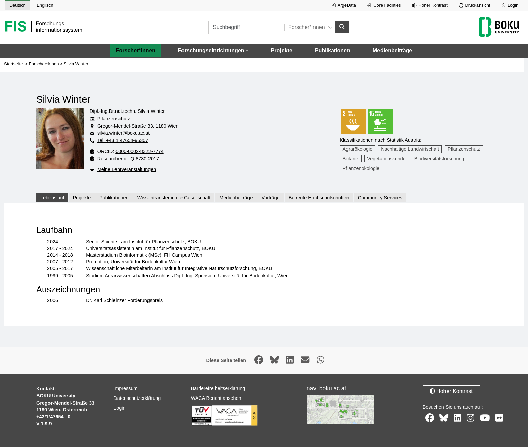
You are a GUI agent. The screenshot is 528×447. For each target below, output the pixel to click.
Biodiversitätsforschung (439, 158)
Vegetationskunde (386, 158)
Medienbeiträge (392, 50)
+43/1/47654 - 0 (53, 416)
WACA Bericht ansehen (216, 398)
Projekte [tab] (82, 197)
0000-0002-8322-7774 (139, 151)
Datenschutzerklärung (137, 398)
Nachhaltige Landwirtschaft (410, 149)
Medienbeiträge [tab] (236, 197)
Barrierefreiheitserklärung (218, 388)
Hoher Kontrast (430, 5)
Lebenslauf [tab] (52, 197)
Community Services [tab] (380, 197)
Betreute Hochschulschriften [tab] (319, 197)
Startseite (13, 63)
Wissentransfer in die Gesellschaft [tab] (174, 197)
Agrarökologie (358, 149)
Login (509, 5)
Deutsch (18, 5)
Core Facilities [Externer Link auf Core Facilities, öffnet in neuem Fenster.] (384, 5)
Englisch (45, 5)
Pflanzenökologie (361, 168)
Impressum (125, 388)
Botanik (351, 158)
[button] (213, 50)
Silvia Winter (76, 63)
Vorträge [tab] (270, 197)
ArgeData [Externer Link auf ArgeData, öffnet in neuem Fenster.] (344, 5)
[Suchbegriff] (246, 27)
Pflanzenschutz (113, 118)
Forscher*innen (135, 50)
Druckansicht (474, 5)
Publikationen (332, 50)
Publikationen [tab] (113, 197)
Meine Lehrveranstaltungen (126, 169)
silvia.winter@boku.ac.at (123, 133)
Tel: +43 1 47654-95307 (122, 140)
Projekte (281, 50)
